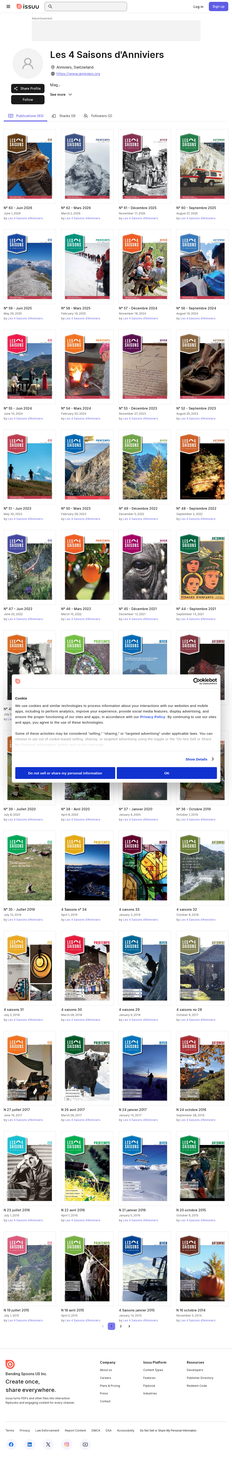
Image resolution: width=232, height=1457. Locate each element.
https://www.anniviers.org (78, 73)
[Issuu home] (28, 6)
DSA (108, 1432)
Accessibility (125, 1432)
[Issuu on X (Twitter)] (48, 1445)
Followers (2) (97, 117)
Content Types (153, 1371)
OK (167, 773)
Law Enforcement (47, 1432)
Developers (195, 1371)
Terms (10, 1432)
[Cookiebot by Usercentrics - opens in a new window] (196, 681)
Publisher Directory (200, 1379)
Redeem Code (197, 1387)
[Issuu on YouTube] (85, 1445)
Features (149, 1379)
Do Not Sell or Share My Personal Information (168, 1432)
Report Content (75, 1432)
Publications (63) (26, 117)
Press (104, 1395)
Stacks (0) (63, 117)
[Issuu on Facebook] (11, 1445)
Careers (105, 1379)
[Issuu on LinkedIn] (29, 1445)
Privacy (25, 1432)
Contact (105, 1402)
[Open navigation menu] (8, 6)
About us (106, 1371)
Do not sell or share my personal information (65, 773)
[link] (198, 6)
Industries (150, 1395)
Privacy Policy (152, 717)
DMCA (96, 1432)
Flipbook (149, 1387)
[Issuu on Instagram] (66, 1445)
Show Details (197, 759)
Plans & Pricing (110, 1387)
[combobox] (90, 6)
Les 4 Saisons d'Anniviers (25, 219)
